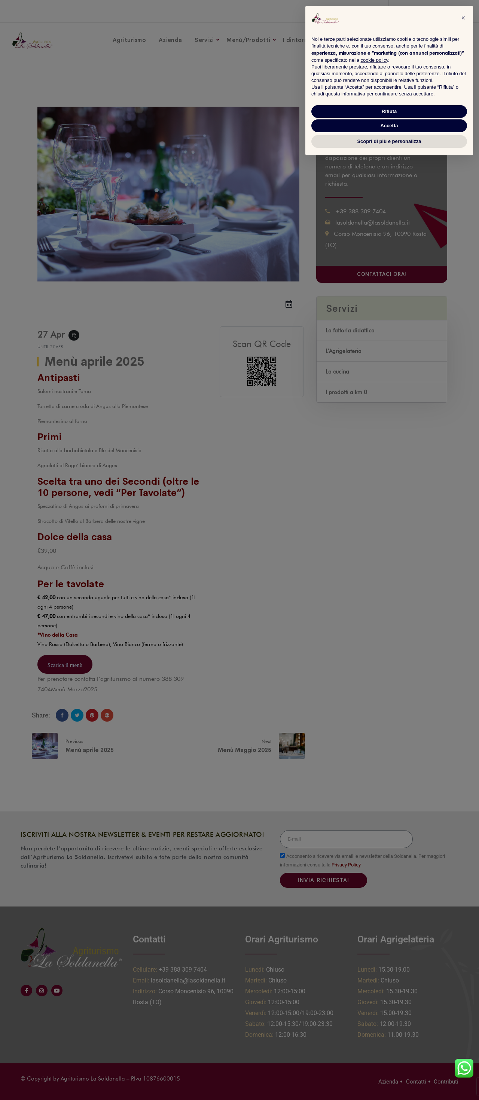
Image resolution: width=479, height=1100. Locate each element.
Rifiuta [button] (389, 111)
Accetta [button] (389, 125)
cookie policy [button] (374, 60)
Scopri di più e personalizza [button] (389, 141)
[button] (463, 18)
